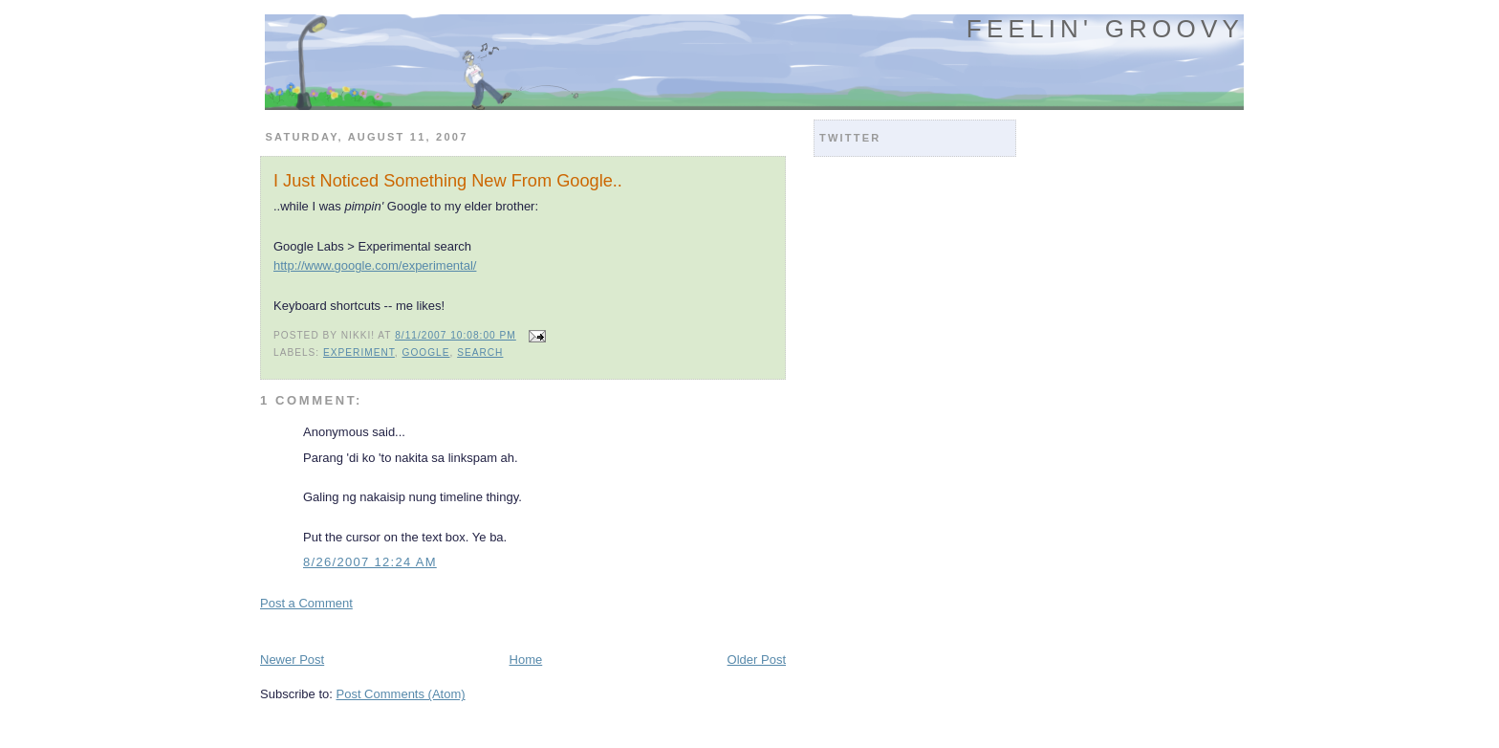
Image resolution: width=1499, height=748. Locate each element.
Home (526, 659)
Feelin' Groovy (1105, 28)
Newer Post (292, 659)
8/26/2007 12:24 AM (370, 562)
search (480, 352)
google (426, 352)
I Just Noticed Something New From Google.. (447, 180)
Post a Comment (306, 603)
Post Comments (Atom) (401, 694)
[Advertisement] (483, 630)
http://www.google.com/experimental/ (374, 265)
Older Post (757, 659)
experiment (359, 352)
